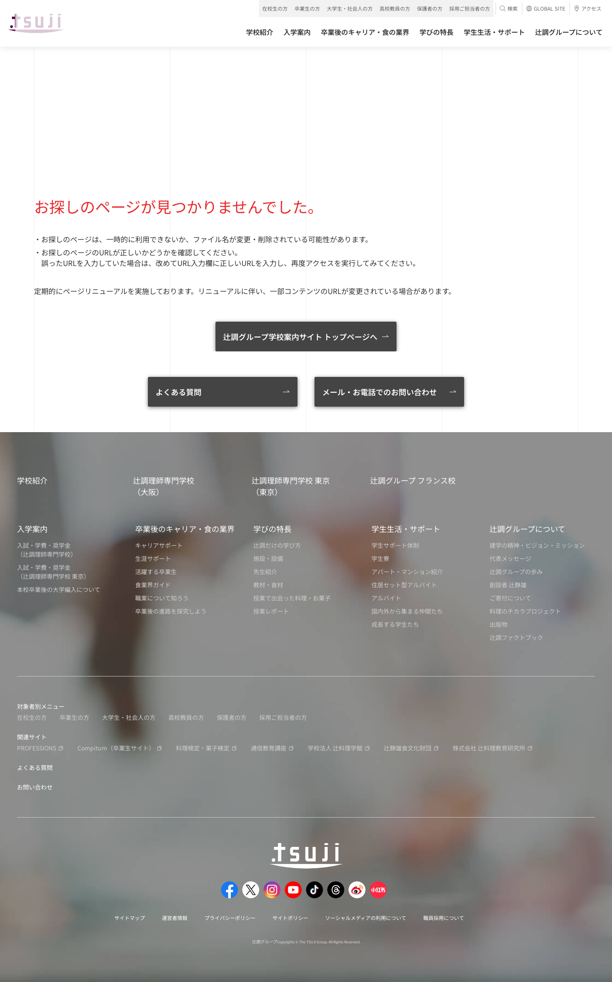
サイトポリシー (290, 917)
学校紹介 (32, 480)
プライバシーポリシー (229, 917)
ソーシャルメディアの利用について (365, 917)
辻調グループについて (527, 528)
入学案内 (32, 528)
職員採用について (443, 917)
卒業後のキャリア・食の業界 (185, 528)
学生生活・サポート (405, 528)
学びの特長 (272, 528)
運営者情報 (174, 917)
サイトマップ (129, 917)
